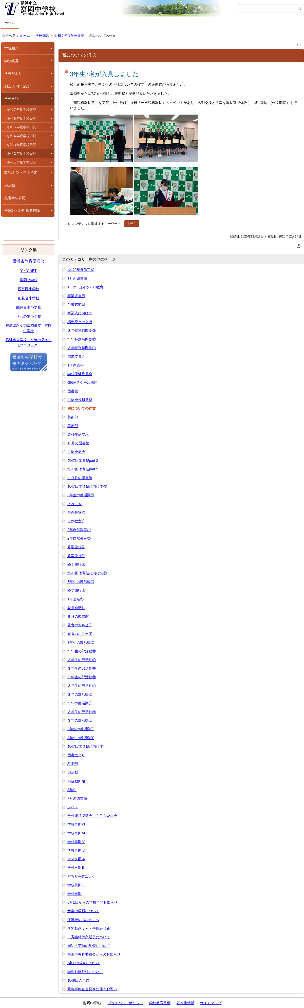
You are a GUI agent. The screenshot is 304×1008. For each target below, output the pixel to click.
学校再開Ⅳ (76, 850)
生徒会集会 (76, 452)
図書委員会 (76, 356)
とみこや (74, 504)
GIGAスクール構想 (82, 382)
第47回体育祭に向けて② (87, 573)
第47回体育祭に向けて (85, 746)
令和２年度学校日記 (69, 36)
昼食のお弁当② (79, 625)
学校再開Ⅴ (76, 842)
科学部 (72, 764)
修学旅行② (76, 564)
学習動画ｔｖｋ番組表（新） (90, 928)
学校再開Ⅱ (76, 885)
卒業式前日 (76, 304)
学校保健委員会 (79, 374)
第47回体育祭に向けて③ (87, 486)
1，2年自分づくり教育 (85, 287)
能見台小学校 (28, 298)
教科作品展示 (78, 434)
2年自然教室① (79, 530)
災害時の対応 (15, 198)
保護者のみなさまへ (83, 920)
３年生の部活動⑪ (81, 651)
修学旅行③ (76, 556)
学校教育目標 (159, 1003)
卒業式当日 (76, 296)
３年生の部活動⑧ (81, 677)
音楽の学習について (83, 911)
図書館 (72, 391)
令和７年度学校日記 (21, 110)
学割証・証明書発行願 (22, 211)
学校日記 (42, 36)
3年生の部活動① (80, 738)
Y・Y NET (28, 271)
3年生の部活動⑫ (80, 642)
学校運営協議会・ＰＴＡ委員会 (92, 816)
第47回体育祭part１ (83, 469)
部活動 (9, 185)
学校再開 (74, 894)
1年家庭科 (75, 365)
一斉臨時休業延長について (88, 937)
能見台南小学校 (28, 307)
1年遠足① (75, 599)
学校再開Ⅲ (76, 868)
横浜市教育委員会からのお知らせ (94, 954)
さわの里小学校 (28, 316)
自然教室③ (76, 521)
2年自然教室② (79, 538)
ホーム (9, 23)
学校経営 (11, 61)
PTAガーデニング (81, 876)
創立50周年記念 (17, 86)
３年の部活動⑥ (79, 694)
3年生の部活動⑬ (80, 495)
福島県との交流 (79, 322)
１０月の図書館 (79, 478)
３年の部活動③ (79, 720)
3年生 (72, 790)
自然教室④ (76, 512)
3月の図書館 (77, 279)
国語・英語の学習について (88, 946)
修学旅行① (76, 590)
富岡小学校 (28, 280)
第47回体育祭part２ (83, 461)
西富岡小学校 (28, 289)
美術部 (72, 417)
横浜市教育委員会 (28, 261)
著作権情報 (185, 1003)
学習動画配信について (85, 972)
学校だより (13, 73)
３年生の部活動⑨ (81, 668)
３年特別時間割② (81, 339)
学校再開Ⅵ (76, 833)
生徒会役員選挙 (79, 400)
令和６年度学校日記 (21, 118)
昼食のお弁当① (79, 634)
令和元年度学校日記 (21, 162)
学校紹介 (11, 48)
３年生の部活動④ (81, 712)
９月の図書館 (78, 616)
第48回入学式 (78, 980)
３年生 (132, 224)
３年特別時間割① (81, 348)
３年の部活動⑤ (79, 703)
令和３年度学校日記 (21, 145)
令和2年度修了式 (80, 270)
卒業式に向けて (79, 313)
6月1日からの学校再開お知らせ (92, 902)
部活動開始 (76, 781)
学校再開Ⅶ (76, 824)
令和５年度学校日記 (21, 127)
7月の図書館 (77, 798)
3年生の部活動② (80, 729)
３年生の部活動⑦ (81, 686)
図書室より (76, 755)
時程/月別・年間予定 (20, 173)
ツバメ (72, 807)
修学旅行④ (76, 547)
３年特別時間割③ (81, 330)
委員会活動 (76, 608)
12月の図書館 (78, 443)
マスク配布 (76, 859)
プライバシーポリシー (125, 1003)
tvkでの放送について (83, 963)
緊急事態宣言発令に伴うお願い (92, 989)
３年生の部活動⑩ (81, 660)
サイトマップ (210, 1003)
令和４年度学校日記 (21, 136)
